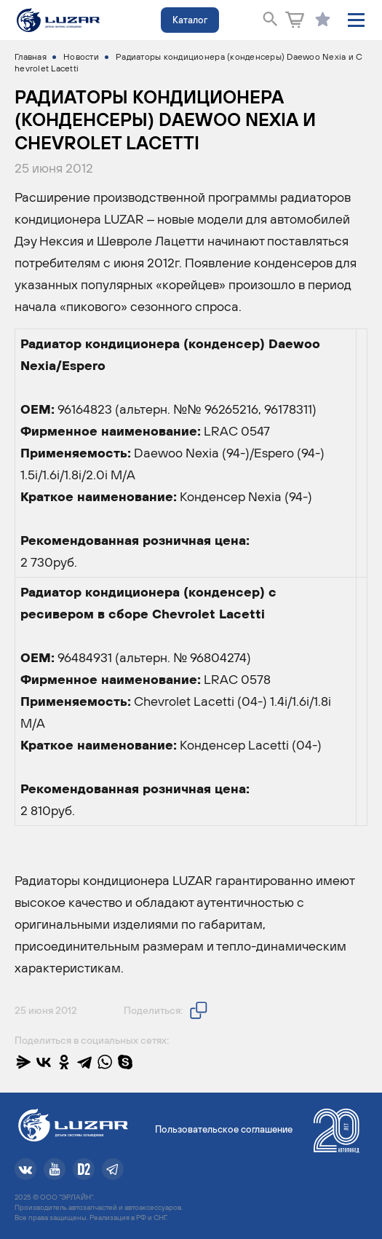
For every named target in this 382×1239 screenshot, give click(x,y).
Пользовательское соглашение (224, 1129)
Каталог (189, 20)
